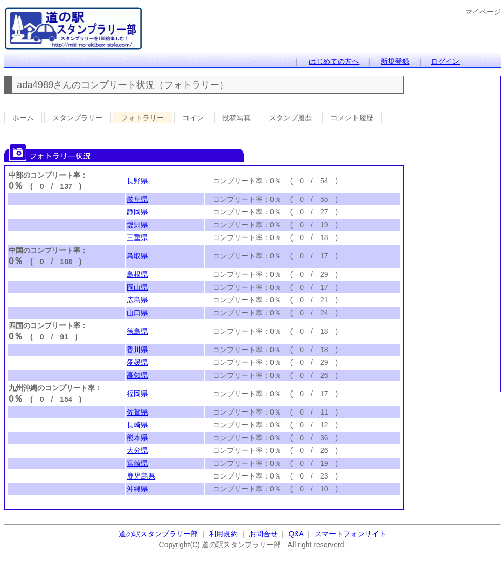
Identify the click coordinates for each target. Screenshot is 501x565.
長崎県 (137, 425)
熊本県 (137, 437)
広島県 (137, 300)
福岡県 (137, 393)
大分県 (137, 450)
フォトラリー (142, 118)
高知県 (137, 375)
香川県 (137, 349)
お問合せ (263, 534)
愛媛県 (137, 362)
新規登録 (395, 61)
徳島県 (137, 331)
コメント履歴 (351, 118)
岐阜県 (137, 199)
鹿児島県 (141, 476)
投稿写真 (236, 118)
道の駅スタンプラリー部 (158, 534)
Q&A (295, 534)
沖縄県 (137, 489)
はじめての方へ (334, 61)
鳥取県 (137, 256)
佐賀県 (137, 412)
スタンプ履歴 (290, 118)
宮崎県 (137, 463)
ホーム (23, 118)
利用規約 (223, 534)
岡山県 (137, 287)
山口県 (137, 313)
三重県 (137, 237)
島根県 (137, 274)
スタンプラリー (77, 118)
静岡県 (137, 212)
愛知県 (137, 225)
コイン (193, 118)
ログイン (445, 61)
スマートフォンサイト (350, 534)
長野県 (137, 181)
